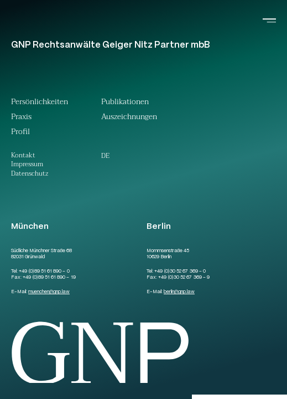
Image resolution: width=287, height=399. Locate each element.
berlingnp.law (179, 292)
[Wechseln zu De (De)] (105, 155)
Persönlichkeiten (39, 103)
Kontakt (23, 156)
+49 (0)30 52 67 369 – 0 (179, 271)
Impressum (27, 165)
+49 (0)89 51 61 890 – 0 (44, 271)
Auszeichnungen (129, 118)
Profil (20, 133)
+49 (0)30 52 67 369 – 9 (183, 277)
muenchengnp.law (49, 292)
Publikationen (125, 103)
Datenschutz (29, 174)
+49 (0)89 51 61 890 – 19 (49, 277)
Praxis (21, 118)
